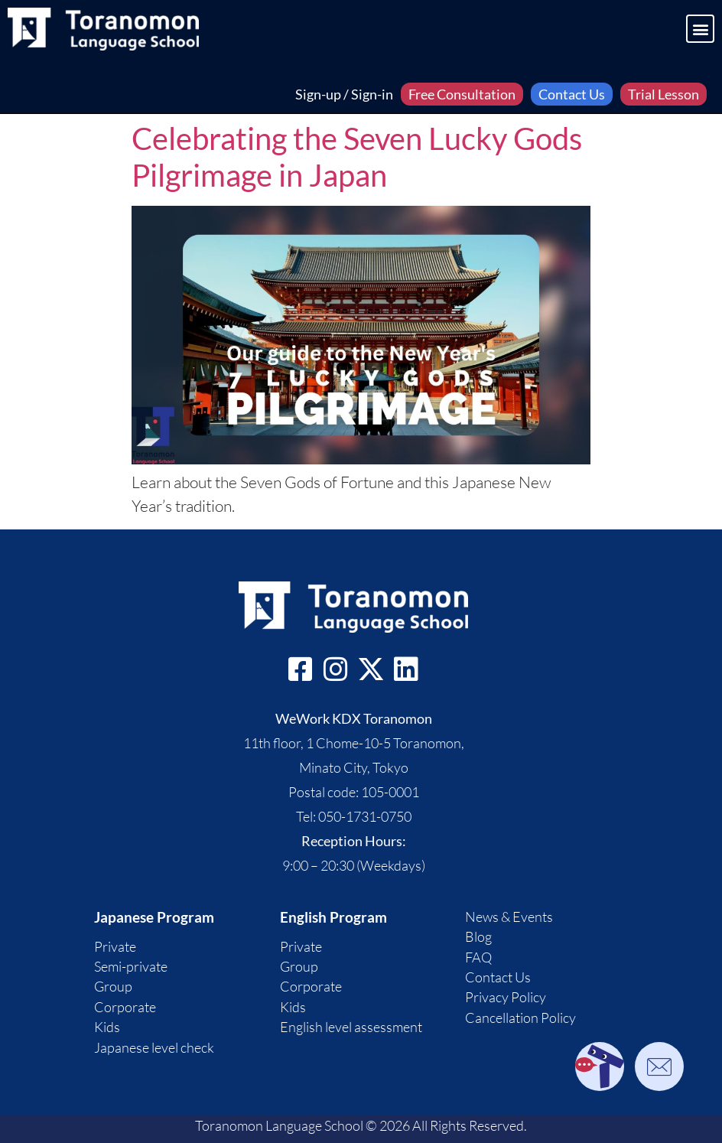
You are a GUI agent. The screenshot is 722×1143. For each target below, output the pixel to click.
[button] (700, 29)
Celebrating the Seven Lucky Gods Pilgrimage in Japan (357, 157)
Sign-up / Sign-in (344, 94)
